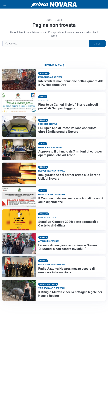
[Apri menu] (5, 4)
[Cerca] (45, 43)
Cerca (97, 43)
